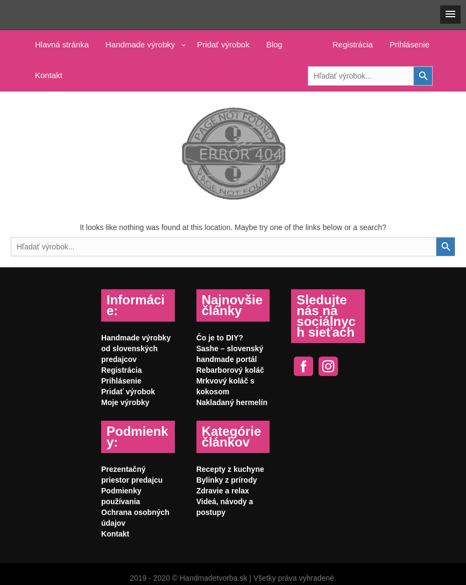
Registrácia (353, 44)
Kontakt (48, 75)
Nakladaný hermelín (231, 402)
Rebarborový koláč (230, 370)
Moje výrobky (125, 402)
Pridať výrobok (223, 44)
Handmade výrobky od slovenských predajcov (136, 348)
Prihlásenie (409, 44)
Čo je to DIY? (219, 337)
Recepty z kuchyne (230, 469)
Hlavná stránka (62, 44)
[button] (450, 14)
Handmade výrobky (140, 44)
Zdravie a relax (222, 490)
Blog (274, 44)
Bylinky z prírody (226, 480)
